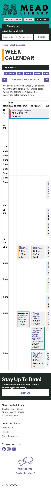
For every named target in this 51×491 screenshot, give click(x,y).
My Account (42, 19)
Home (5, 45)
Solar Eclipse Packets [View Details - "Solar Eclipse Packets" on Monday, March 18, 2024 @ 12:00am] (21, 111)
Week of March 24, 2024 (25, 79)
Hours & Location (13, 19)
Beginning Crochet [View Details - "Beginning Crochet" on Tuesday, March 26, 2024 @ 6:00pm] (37, 354)
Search (41, 37)
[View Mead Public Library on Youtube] (14, 450)
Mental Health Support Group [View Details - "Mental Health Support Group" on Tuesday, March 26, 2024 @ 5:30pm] (36, 315)
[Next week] (46, 80)
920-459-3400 (10, 415)
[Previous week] (4, 80)
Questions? (24, 469)
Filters (12, 67)
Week (37, 73)
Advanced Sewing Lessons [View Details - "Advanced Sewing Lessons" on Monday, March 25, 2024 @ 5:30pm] (22, 317)
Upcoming (9, 73)
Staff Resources (10, 436)
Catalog (8, 31)
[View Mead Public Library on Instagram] (9, 450)
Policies (5, 432)
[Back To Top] (25, 485)
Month (28, 73)
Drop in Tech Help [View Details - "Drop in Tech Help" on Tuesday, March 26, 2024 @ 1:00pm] (37, 248)
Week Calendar (17, 45)
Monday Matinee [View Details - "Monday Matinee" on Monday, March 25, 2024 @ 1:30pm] (23, 248)
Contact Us (7, 427)
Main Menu (12, 26)
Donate (28, 19)
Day (46, 73)
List (20, 73)
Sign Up (25, 392)
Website (20, 31)
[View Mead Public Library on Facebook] (4, 450)
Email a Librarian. (24, 473)
